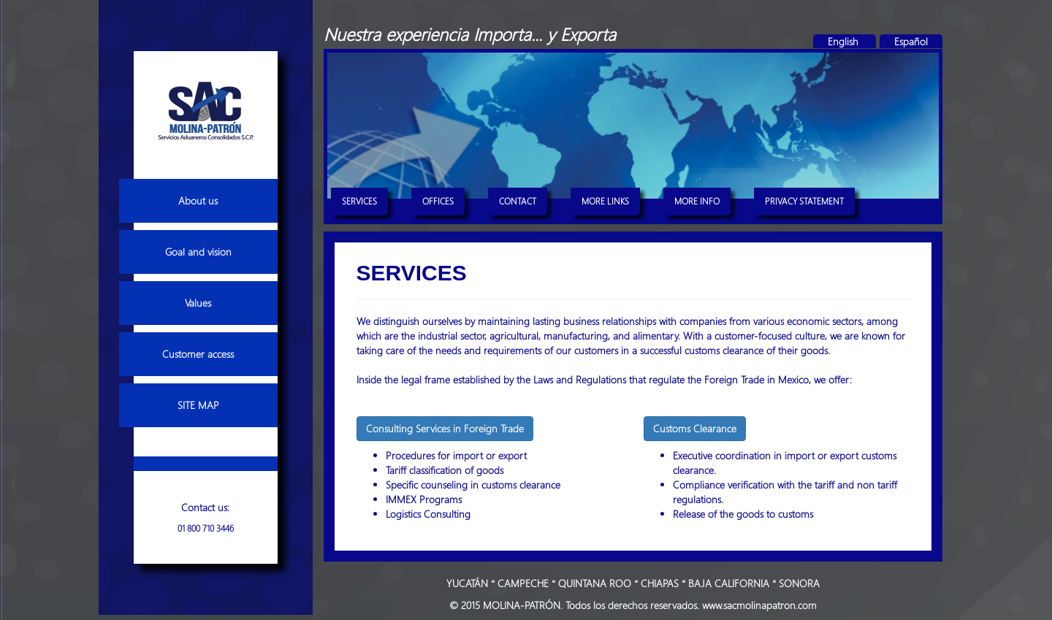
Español (911, 41)
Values (198, 303)
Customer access (198, 354)
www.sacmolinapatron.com (759, 605)
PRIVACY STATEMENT (804, 201)
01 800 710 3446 (206, 528)
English (844, 41)
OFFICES (438, 201)
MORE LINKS (605, 201)
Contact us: (205, 507)
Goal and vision (198, 252)
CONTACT (517, 201)
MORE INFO (697, 201)
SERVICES (359, 201)
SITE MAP (198, 405)
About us (198, 200)
